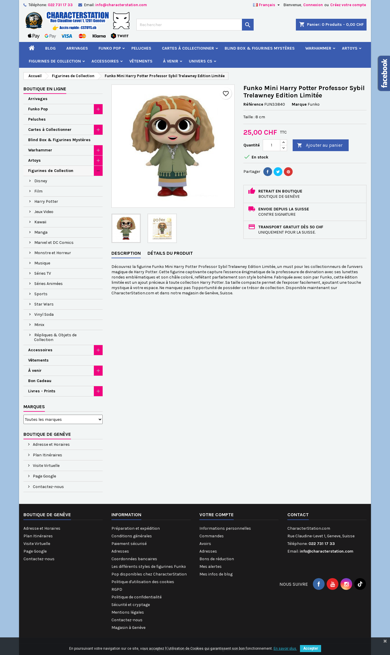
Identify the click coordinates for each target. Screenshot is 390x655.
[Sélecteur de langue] (267, 5)
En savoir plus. (285, 648)
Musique (42, 263)
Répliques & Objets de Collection (55, 337)
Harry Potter (46, 201)
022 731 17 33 (60, 5)
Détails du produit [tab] (170, 253)
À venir (170, 61)
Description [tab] (126, 253)
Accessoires (105, 61)
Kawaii (40, 222)
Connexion (313, 5)
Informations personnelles (225, 528)
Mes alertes (210, 566)
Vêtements (140, 61)
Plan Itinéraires (47, 455)
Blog (50, 48)
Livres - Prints (41, 391)
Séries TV (42, 273)
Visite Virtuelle (46, 465)
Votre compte (216, 514)
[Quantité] (271, 145)
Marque (299, 104)
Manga (41, 232)
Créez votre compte (348, 5)
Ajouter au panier (319, 145)
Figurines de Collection (55, 61)
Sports (41, 293)
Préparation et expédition (135, 528)
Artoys (349, 48)
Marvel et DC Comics (54, 242)
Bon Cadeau (39, 380)
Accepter (310, 648)
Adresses (120, 551)
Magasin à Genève (128, 627)
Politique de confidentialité (136, 597)
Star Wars (44, 304)
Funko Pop (110, 48)
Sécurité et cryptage (130, 604)
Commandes (211, 536)
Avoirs (205, 543)
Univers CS (200, 61)
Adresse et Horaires (51, 444)
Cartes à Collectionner (188, 48)
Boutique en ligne (44, 89)
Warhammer (318, 48)
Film (38, 191)
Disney (40, 180)
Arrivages (77, 48)
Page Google (44, 476)
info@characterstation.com (121, 5)
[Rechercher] (195, 25)
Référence (253, 104)
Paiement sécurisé (129, 543)
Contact (298, 514)
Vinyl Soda (44, 314)
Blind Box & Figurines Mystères (260, 48)
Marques (34, 406)
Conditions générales (131, 536)
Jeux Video (43, 211)
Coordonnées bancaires (134, 558)
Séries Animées (48, 283)
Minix (39, 324)
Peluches (141, 48)
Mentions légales (127, 612)
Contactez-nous (48, 486)
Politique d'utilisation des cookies (142, 581)
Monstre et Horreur (52, 252)
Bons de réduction (216, 558)
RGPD (116, 589)
